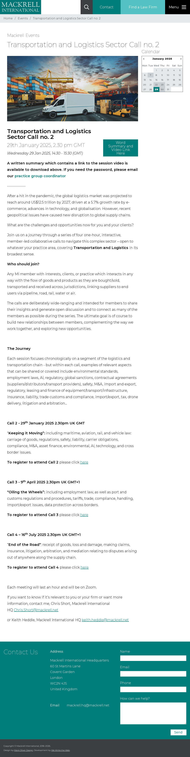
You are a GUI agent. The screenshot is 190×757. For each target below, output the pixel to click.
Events (23, 18)
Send (178, 732)
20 (144, 84)
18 (174, 79)
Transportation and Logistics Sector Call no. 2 (67, 18)
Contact (107, 7)
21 (151, 84)
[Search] (87, 7)
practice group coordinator (40, 176)
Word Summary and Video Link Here (120, 147)
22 (156, 84)
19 (180, 79)
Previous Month (143, 58)
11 (174, 75)
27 (144, 89)
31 (168, 89)
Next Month (181, 58)
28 (150, 89)
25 (174, 84)
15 (156, 79)
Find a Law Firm (143, 7)
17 (168, 79)
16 (162, 79)
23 (162, 84)
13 (145, 79)
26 (180, 84)
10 (168, 75)
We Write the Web (60, 750)
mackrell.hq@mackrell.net (88, 705)
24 (168, 84)
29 (156, 89)
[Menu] (177, 7)
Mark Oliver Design (23, 750)
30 (162, 89)
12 (180, 75)
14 (150, 79)
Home (8, 18)
